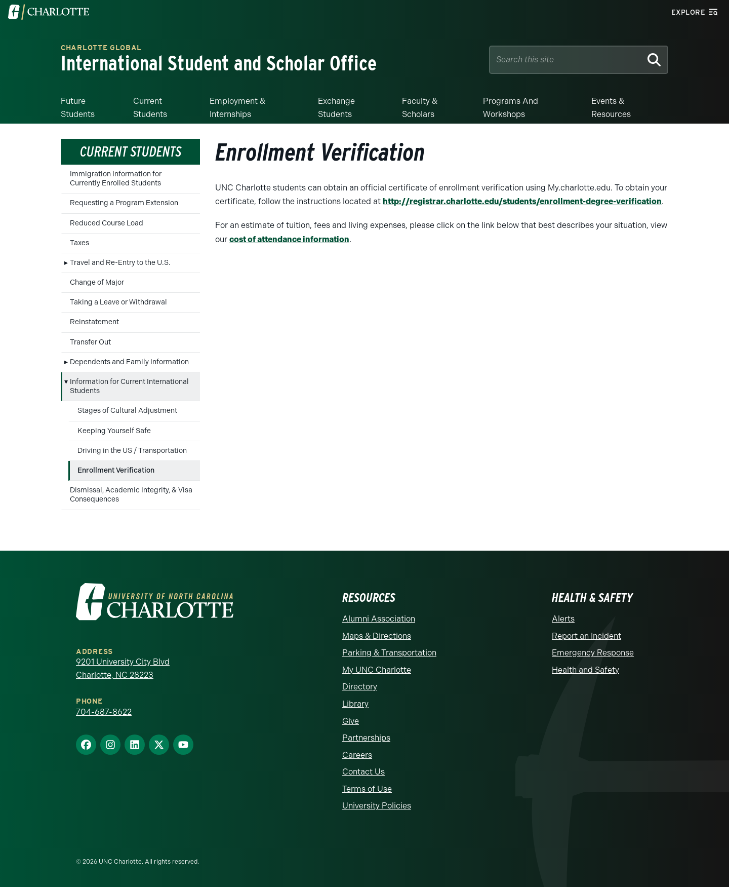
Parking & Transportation (389, 653)
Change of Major (97, 282)
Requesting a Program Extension (124, 203)
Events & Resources (611, 107)
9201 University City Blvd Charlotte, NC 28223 (123, 668)
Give (350, 721)
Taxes (79, 243)
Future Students (78, 107)
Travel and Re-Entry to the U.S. (120, 262)
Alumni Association (378, 619)
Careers (357, 755)
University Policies (376, 806)
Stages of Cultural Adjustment (127, 410)
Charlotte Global (101, 48)
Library (355, 704)
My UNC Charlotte (376, 670)
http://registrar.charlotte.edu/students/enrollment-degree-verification (522, 201)
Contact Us (363, 772)
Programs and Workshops (510, 107)
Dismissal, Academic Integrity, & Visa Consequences (131, 495)
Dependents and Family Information (129, 362)
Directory (359, 686)
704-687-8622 (104, 712)
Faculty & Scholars (419, 107)
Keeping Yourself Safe (114, 431)
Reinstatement (94, 322)
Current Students (150, 107)
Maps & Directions (376, 636)
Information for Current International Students (129, 386)
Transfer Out (90, 342)
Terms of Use (367, 789)
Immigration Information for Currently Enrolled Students (115, 178)
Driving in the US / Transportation (132, 450)
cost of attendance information (289, 239)
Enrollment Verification (115, 470)
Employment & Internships (237, 107)
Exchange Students (336, 107)
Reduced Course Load (106, 223)
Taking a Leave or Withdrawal (118, 302)
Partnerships (366, 738)
